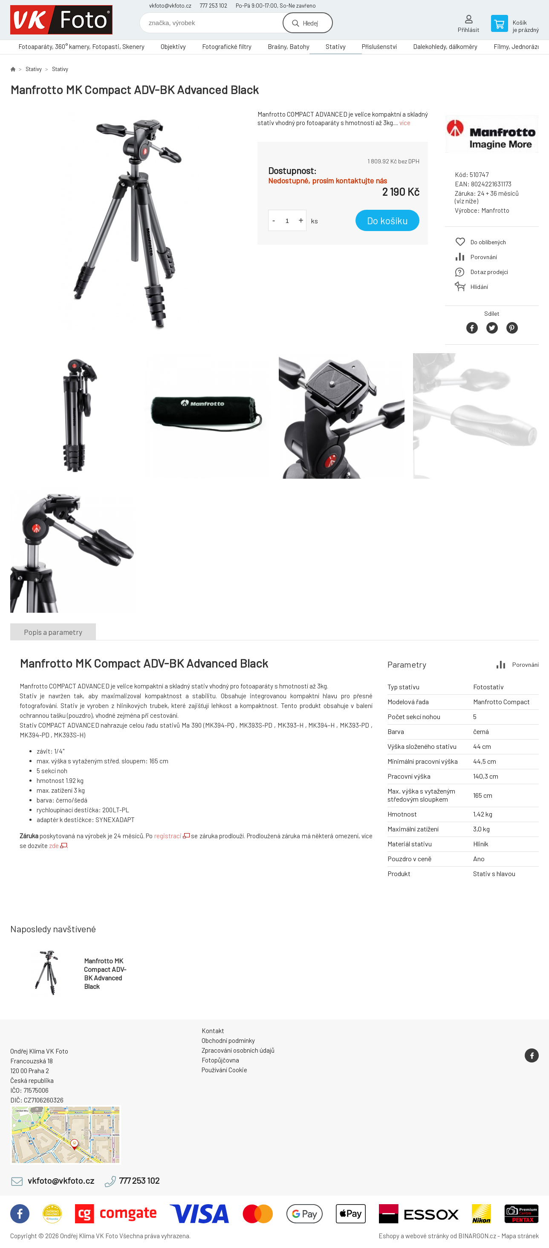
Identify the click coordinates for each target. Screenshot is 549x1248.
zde (54, 845)
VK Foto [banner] (61, 20)
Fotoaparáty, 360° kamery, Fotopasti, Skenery (81, 46)
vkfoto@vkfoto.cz (170, 5)
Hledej (310, 23)
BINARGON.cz (477, 1235)
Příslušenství (379, 46)
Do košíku (387, 220)
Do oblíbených (488, 242)
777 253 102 (213, 5)
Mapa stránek (520, 1235)
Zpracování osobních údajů (238, 1050)
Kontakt (213, 1030)
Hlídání (479, 286)
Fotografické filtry (226, 46)
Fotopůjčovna (220, 1060)
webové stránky (427, 1235)
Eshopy (389, 1235)
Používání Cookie (224, 1070)
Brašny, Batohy (288, 46)
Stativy (336, 46)
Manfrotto (495, 210)
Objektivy (173, 46)
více (404, 122)
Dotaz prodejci (489, 271)
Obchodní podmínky (228, 1040)
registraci (168, 836)
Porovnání (484, 256)
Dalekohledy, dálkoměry (445, 46)
